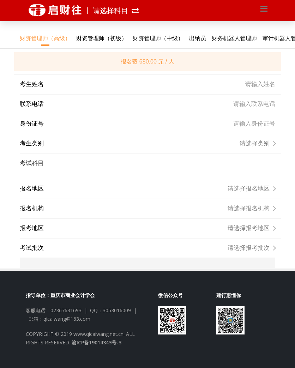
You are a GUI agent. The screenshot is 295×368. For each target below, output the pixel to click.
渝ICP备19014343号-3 (96, 342)
